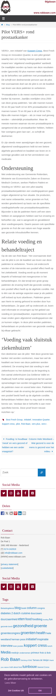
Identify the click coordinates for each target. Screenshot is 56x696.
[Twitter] (4, 493)
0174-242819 (10, 549)
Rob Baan (25, 424)
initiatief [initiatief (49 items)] (31, 639)
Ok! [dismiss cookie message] (40, 690)
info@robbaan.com (13, 553)
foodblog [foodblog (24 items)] (37, 619)
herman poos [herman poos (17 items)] (18, 639)
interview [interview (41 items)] (7, 645)
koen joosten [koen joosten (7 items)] (18, 646)
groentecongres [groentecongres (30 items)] (10, 633)
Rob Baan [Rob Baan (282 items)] (10, 659)
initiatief (27, 419)
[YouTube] (18, 493)
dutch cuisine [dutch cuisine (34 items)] (21, 613)
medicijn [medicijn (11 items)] (15, 653)
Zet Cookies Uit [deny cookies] (16, 690)
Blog (8, 25)
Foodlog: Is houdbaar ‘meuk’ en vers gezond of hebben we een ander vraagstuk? (14, 445)
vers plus (36, 424)
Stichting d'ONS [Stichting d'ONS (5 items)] (26, 660)
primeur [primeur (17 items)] (35, 652)
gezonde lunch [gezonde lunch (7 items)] (6, 626)
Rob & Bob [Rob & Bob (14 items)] (45, 652)
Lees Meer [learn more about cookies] (10, 683)
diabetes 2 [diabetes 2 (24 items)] (7, 613)
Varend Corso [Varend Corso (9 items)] (43, 667)
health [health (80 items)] (41, 633)
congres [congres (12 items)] (41, 608)
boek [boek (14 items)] (23, 608)
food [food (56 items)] (28, 619)
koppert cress (8, 424)
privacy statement (9, 564)
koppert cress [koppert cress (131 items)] (35, 645)
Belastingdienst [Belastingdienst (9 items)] (7, 608)
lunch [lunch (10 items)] (49, 646)
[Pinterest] (32, 493)
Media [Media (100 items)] (6, 652)
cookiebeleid (7, 568)
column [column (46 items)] (32, 608)
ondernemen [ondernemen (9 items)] (24, 653)
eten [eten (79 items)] (21, 619)
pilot (18, 424)
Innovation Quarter (41, 419)
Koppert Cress (34, 50)
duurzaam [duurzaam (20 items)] (36, 613)
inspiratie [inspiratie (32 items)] (43, 639)
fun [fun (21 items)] (51, 619)
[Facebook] (25, 493)
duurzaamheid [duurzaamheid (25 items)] (9, 619)
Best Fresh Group (14, 419)
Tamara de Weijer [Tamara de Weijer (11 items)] (41, 660)
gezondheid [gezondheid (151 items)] (23, 626)
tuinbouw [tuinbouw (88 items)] (30, 667)
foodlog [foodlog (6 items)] (46, 620)
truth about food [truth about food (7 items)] (15, 667)
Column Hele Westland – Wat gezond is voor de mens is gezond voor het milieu (41, 445)
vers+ (44, 424)
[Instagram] (11, 493)
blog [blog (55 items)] (18, 608)
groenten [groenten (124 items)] (28, 633)
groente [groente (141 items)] (40, 626)
